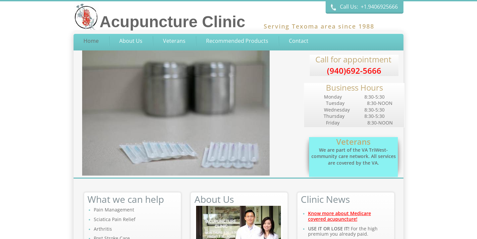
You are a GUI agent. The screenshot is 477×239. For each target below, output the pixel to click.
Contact (298, 40)
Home (91, 40)
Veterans (174, 40)
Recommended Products (237, 40)
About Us (130, 40)
